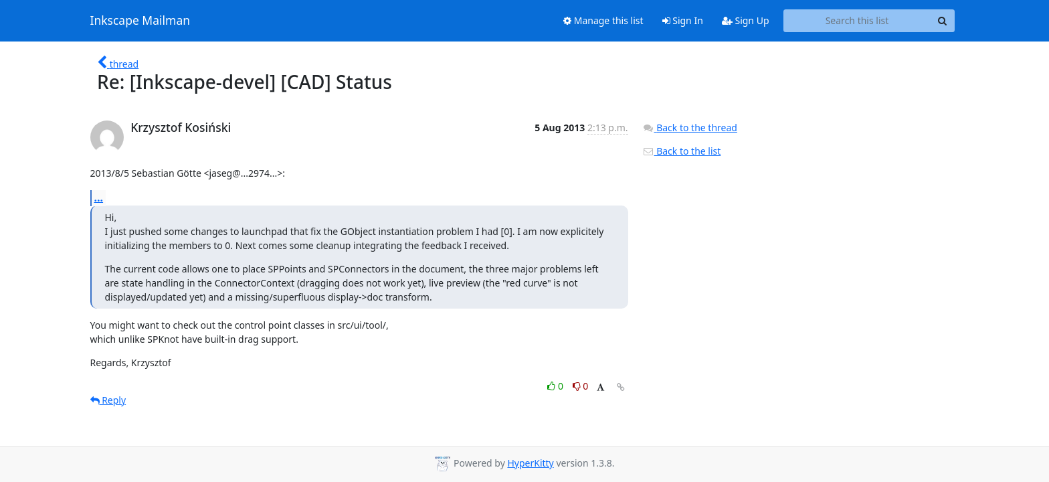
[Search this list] (857, 20)
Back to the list (681, 151)
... (99, 197)
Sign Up (745, 20)
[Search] (943, 20)
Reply (108, 400)
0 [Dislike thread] (581, 386)
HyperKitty (530, 463)
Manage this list (603, 20)
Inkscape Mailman (140, 21)
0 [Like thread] (556, 386)
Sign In (682, 20)
